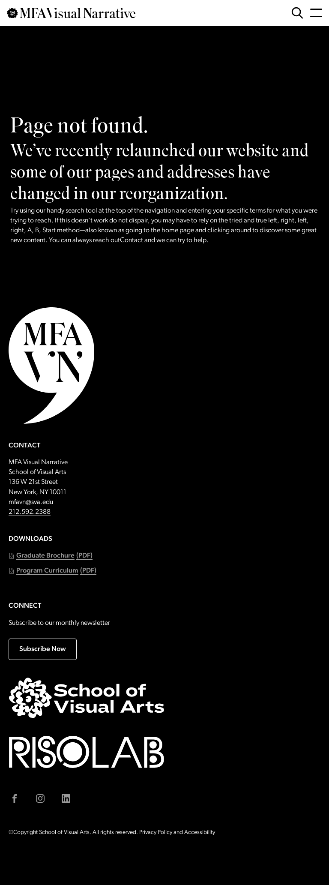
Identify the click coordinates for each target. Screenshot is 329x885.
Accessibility (199, 832)
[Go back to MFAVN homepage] (71, 13)
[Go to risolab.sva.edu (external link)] (86, 751)
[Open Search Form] (297, 13)
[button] (51, 556)
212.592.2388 (30, 512)
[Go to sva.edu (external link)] (86, 697)
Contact (131, 240)
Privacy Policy (155, 832)
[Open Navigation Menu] (316, 13)
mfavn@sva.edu (31, 502)
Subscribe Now (42, 649)
